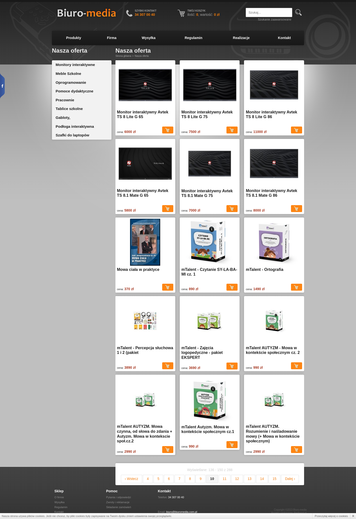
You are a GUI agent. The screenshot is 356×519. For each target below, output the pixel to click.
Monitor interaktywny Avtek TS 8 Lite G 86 (271, 114)
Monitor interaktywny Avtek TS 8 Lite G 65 (142, 114)
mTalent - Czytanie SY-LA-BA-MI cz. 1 (209, 272)
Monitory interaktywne (75, 65)
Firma (111, 38)
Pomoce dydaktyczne (74, 91)
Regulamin (193, 38)
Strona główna (123, 56)
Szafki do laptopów (72, 135)
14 (262, 479)
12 (237, 479)
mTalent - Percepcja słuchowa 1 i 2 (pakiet (145, 350)
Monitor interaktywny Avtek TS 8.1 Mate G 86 (271, 193)
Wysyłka (149, 38)
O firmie (59, 497)
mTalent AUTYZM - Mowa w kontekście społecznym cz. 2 (273, 350)
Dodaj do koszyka (168, 130)
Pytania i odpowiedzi (118, 497)
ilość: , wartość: (203, 15)
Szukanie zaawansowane (274, 19)
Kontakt (284, 38)
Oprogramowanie (71, 82)
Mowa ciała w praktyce (138, 269)
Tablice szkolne (69, 109)
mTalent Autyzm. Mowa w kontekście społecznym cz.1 (207, 429)
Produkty (73, 38)
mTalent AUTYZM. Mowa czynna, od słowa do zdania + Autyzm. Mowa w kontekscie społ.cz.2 (144, 433)
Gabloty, (63, 117)
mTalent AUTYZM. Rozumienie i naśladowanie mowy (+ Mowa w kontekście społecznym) (272, 433)
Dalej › (290, 479)
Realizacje (241, 38)
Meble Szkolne (68, 73)
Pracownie (65, 100)
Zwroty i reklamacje (118, 502)
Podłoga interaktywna (75, 126)
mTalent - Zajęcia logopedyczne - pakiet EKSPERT (202, 353)
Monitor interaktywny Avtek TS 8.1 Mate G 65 (142, 193)
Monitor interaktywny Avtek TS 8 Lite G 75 (207, 114)
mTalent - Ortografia (264, 269)
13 (250, 479)
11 (225, 479)
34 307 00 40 (176, 497)
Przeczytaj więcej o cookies (331, 516)
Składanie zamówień (118, 507)
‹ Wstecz (131, 479)
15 (274, 479)
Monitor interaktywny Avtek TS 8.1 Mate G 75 (207, 193)
